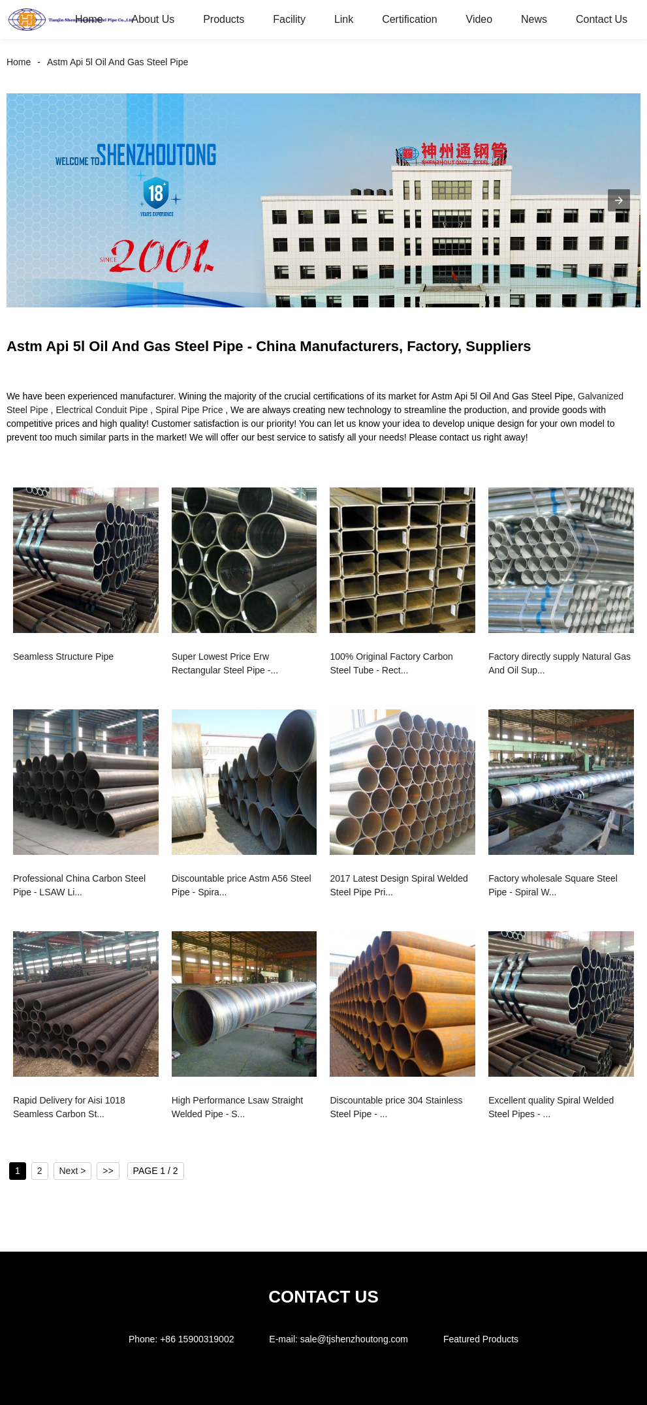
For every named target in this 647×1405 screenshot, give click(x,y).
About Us (152, 19)
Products (223, 19)
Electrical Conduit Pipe (101, 410)
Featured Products (480, 1339)
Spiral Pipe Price (189, 410)
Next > (72, 1171)
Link (343, 19)
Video (479, 19)
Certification (409, 19)
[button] (619, 200)
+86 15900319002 (197, 1339)
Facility (289, 19)
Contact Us (601, 19)
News (534, 19)
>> (108, 1171)
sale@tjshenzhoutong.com (354, 1339)
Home (89, 19)
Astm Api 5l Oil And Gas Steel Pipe (117, 62)
